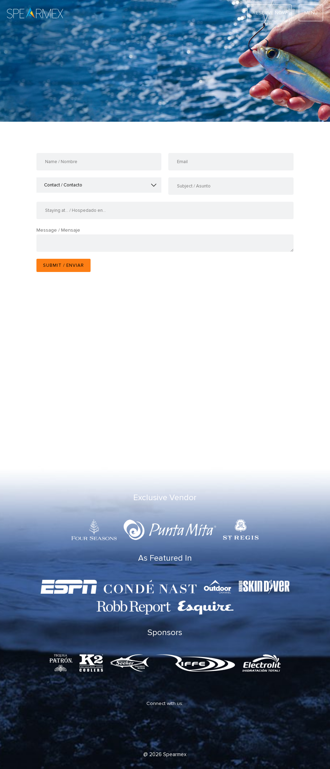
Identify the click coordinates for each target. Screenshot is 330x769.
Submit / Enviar (63, 265)
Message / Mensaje (58, 230)
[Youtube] (188, 729)
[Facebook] (125, 729)
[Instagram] (167, 729)
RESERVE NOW (269, 13)
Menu (311, 13)
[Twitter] (146, 729)
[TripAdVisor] (209, 729)
